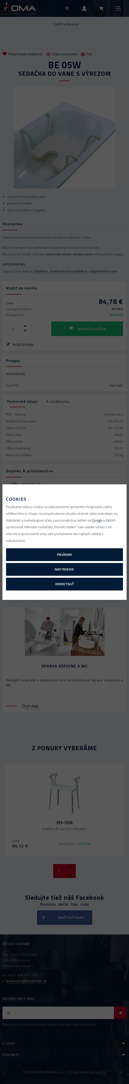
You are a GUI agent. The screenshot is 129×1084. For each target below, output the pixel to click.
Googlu (97, 520)
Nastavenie (64, 569)
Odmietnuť (64, 583)
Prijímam (64, 554)
